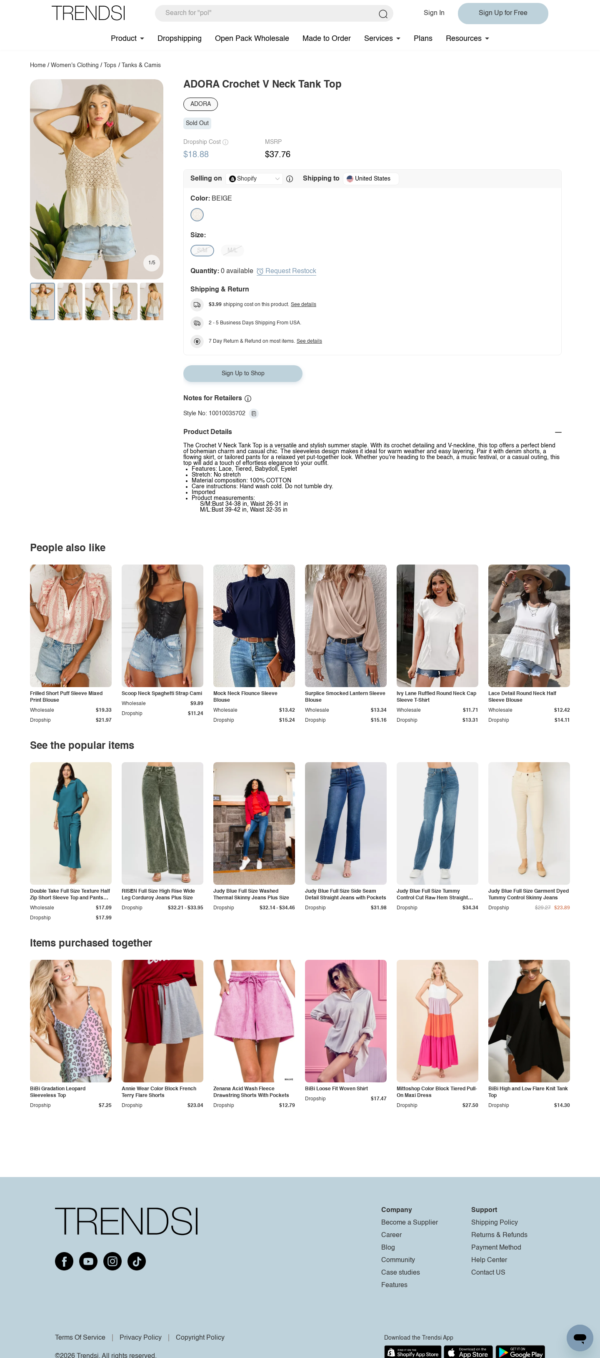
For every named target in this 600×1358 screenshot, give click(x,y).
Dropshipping (180, 39)
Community (398, 1260)
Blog (388, 1248)
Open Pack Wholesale (252, 39)
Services (378, 39)
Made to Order (326, 39)
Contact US (488, 1273)
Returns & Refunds (499, 1235)
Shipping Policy (494, 1223)
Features (394, 1285)
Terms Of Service (80, 1338)
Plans (423, 39)
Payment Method (496, 1248)
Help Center (489, 1260)
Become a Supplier (409, 1223)
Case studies (400, 1273)
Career (391, 1235)
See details (303, 304)
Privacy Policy (141, 1338)
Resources (464, 39)
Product (124, 39)
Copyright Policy (200, 1338)
